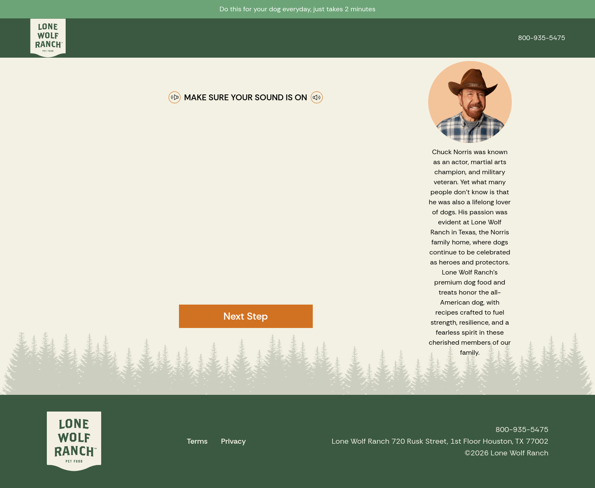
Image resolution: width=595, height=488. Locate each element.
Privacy (233, 441)
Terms (197, 441)
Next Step (245, 316)
